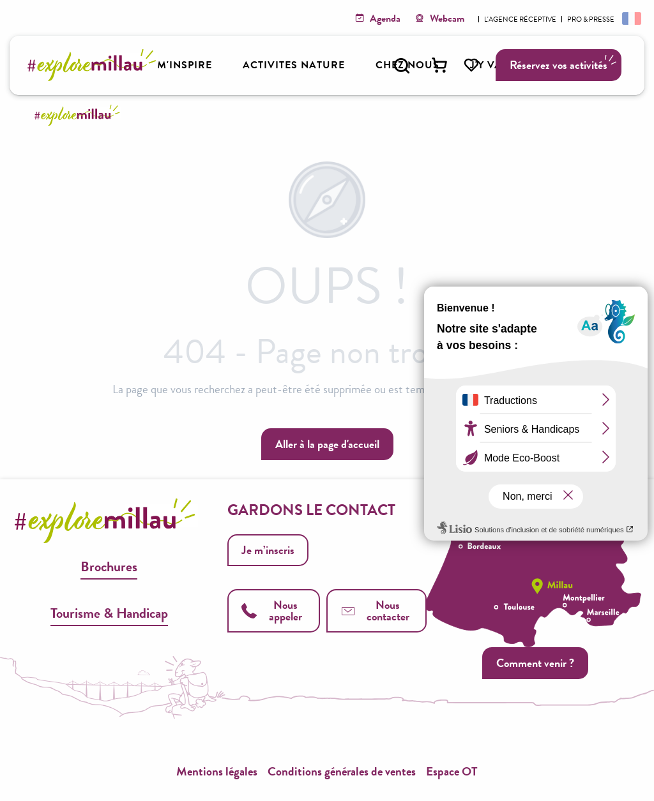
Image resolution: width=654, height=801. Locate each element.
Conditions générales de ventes (342, 771)
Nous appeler (271, 610)
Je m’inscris (267, 549)
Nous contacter (374, 610)
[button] (401, 66)
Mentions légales (216, 771)
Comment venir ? (535, 662)
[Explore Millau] (79, 115)
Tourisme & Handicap (109, 613)
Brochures (108, 566)
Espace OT (452, 771)
